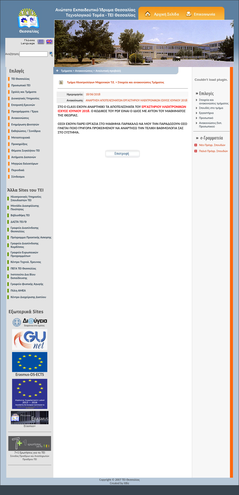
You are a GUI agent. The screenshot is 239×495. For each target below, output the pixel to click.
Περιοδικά (17, 170)
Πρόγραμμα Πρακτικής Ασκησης (31, 237)
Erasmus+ (30, 424)
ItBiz (126, 483)
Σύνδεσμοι (18, 176)
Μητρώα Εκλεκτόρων (24, 163)
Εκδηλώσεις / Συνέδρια (26, 131)
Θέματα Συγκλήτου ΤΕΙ (25, 150)
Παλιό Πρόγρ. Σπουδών (213, 151)
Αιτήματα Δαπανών (23, 157)
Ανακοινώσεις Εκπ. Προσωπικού (210, 124)
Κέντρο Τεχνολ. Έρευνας (26, 262)
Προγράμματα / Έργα (24, 111)
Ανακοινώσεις (20, 118)
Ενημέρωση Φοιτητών (25, 124)
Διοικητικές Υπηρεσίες (25, 98)
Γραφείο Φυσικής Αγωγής (27, 284)
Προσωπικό (206, 118)
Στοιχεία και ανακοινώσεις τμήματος (213, 101)
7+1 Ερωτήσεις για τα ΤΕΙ (29, 454)
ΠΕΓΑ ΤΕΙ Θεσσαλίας (23, 268)
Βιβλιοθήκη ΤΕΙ (20, 215)
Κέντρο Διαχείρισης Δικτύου (28, 297)
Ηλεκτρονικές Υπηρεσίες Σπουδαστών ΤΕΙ (26, 198)
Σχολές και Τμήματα (23, 92)
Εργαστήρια (206, 113)
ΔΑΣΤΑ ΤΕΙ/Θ (19, 222)
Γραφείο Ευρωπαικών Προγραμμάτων (24, 254)
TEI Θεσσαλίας (20, 79)
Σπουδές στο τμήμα (211, 108)
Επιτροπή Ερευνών (23, 105)
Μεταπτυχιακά (20, 137)
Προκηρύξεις (19, 144)
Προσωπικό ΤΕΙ (20, 85)
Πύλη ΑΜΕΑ (18, 290)
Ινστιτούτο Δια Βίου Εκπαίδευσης (23, 276)
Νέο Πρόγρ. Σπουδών (212, 145)
